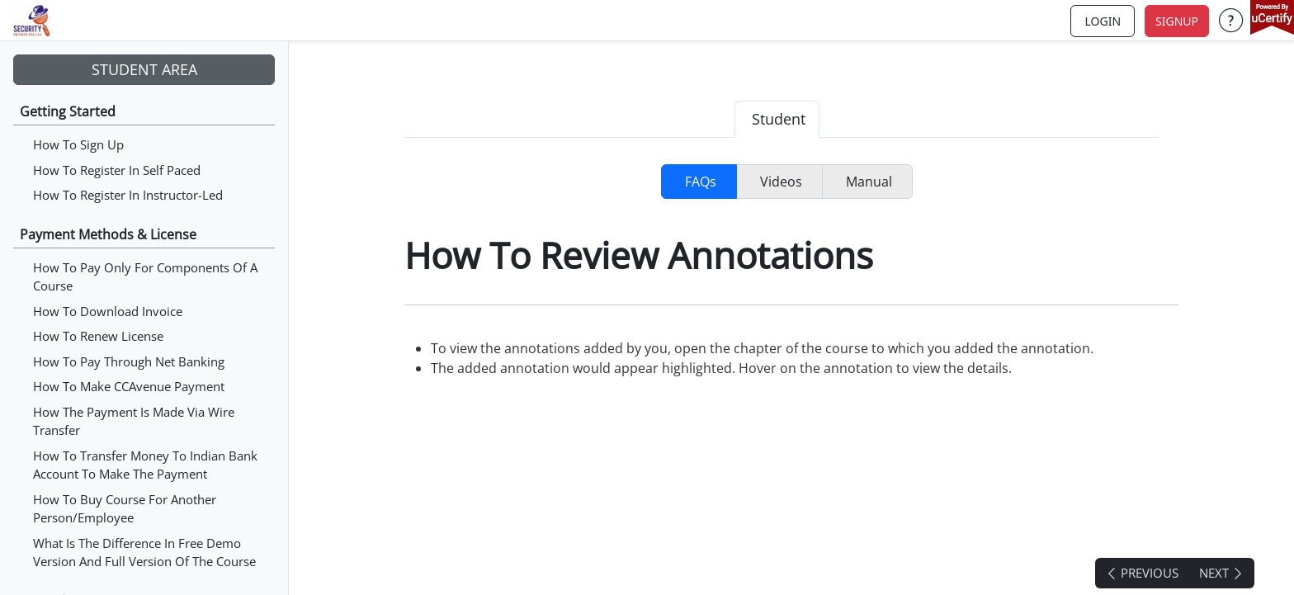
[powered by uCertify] (1272, 19)
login (1102, 21)
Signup (1176, 21)
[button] (1231, 20)
